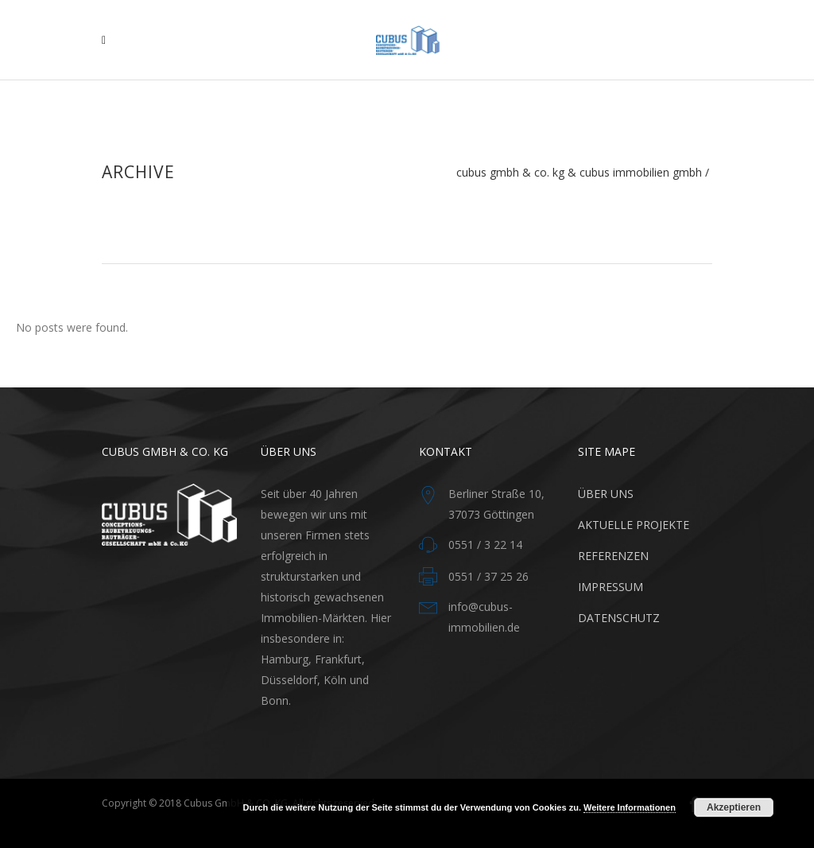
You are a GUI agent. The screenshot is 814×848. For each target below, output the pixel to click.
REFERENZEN (613, 555)
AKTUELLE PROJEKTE (633, 524)
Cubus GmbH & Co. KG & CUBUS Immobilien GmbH (579, 172)
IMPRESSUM (610, 586)
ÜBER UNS (606, 493)
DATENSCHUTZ (619, 617)
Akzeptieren (734, 807)
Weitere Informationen (629, 807)
